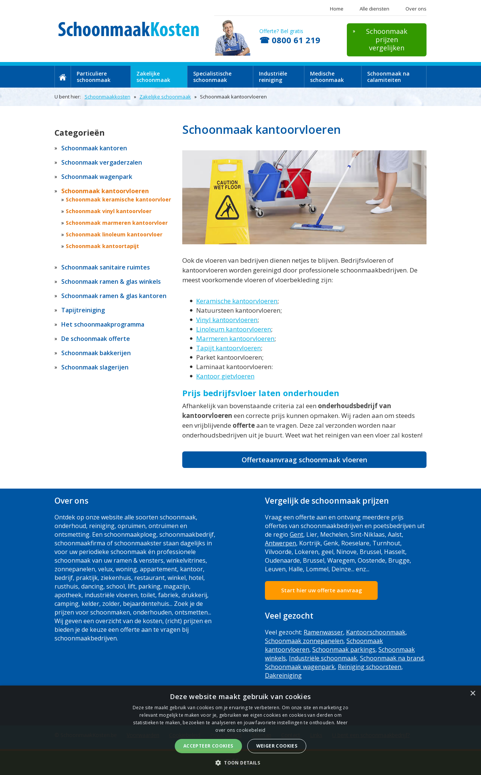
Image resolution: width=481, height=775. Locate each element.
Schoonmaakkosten (107, 96)
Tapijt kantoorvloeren (228, 348)
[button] (240, 762)
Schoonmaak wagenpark (96, 177)
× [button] (472, 693)
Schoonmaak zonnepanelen (304, 641)
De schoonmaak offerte (95, 339)
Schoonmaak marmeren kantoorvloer (117, 222)
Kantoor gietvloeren (225, 376)
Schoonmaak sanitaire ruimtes (105, 267)
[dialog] (240, 730)
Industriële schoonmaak (323, 658)
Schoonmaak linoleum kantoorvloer (114, 234)
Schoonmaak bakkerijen (96, 353)
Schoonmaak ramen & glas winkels (111, 281)
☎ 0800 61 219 (289, 40)
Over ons (416, 8)
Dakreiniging (283, 675)
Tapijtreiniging (83, 310)
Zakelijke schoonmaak (153, 76)
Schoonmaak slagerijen (95, 367)
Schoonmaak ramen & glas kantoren (113, 296)
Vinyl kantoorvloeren (226, 319)
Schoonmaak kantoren (94, 148)
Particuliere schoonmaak (93, 76)
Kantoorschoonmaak (375, 632)
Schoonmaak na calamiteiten (388, 76)
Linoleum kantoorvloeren (233, 329)
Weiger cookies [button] (277, 746)
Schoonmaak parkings (343, 649)
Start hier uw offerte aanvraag (321, 590)
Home (336, 8)
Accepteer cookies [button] (208, 746)
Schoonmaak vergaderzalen (101, 162)
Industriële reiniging (273, 76)
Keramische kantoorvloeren (236, 301)
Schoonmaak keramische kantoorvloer (118, 199)
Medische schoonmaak (327, 76)
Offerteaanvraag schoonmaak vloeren (304, 459)
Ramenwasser (323, 632)
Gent (296, 534)
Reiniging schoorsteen (369, 667)
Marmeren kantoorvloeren (235, 338)
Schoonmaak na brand (392, 658)
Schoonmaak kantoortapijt (102, 246)
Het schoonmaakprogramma (102, 324)
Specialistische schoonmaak (212, 76)
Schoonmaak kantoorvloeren (105, 191)
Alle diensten (374, 8)
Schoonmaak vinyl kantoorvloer (108, 211)
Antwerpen (280, 543)
